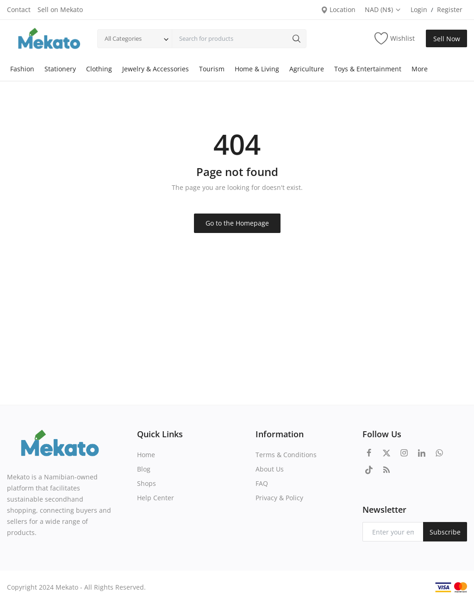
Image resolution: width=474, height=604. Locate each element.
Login (419, 9)
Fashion (22, 68)
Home (146, 454)
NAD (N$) (383, 9)
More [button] (420, 68)
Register (449, 9)
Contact (19, 9)
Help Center (155, 497)
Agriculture (306, 68)
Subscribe (445, 532)
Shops (146, 483)
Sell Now (446, 38)
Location (338, 9)
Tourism (212, 68)
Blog (143, 469)
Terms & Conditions (286, 454)
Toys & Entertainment (367, 68)
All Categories (123, 38)
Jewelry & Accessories (155, 68)
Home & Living (257, 68)
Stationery (60, 68)
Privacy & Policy (279, 497)
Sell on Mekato (60, 9)
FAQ (262, 483)
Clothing (99, 68)
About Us (270, 469)
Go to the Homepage (237, 223)
